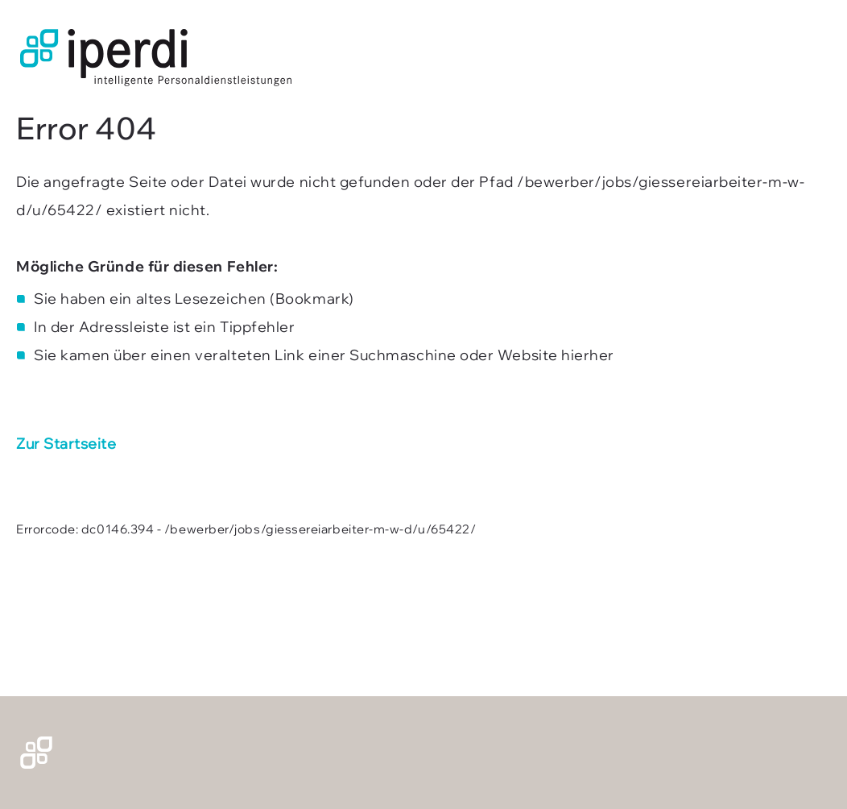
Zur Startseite (66, 443)
